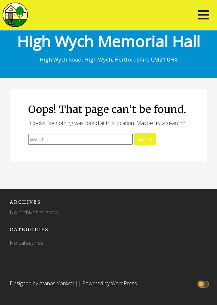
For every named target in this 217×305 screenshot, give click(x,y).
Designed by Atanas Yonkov (42, 283)
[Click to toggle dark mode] (204, 283)
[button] (204, 15)
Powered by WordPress (109, 283)
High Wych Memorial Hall (108, 41)
